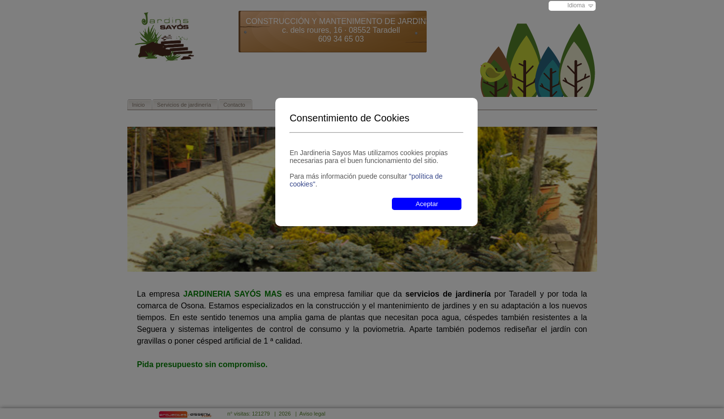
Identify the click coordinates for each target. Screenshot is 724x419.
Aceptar (426, 204)
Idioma (576, 5)
